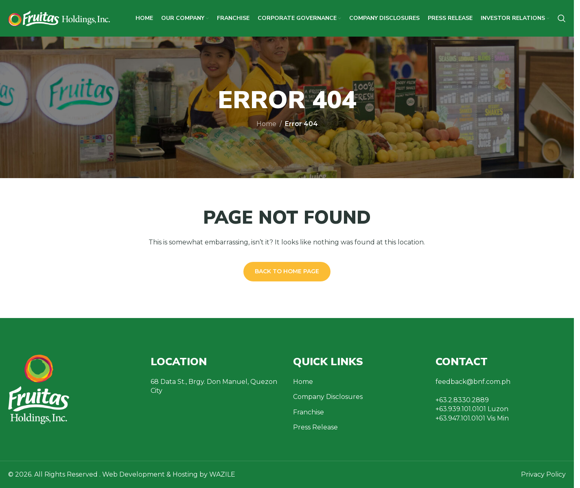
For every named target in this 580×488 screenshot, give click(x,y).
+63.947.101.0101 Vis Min (472, 418)
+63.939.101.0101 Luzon (472, 409)
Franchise (308, 412)
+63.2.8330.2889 (462, 400)
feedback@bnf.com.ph (473, 382)
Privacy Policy (543, 474)
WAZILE (222, 474)
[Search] (562, 18)
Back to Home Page (287, 271)
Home (266, 124)
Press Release (315, 427)
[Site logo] (59, 18)
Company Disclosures (328, 397)
